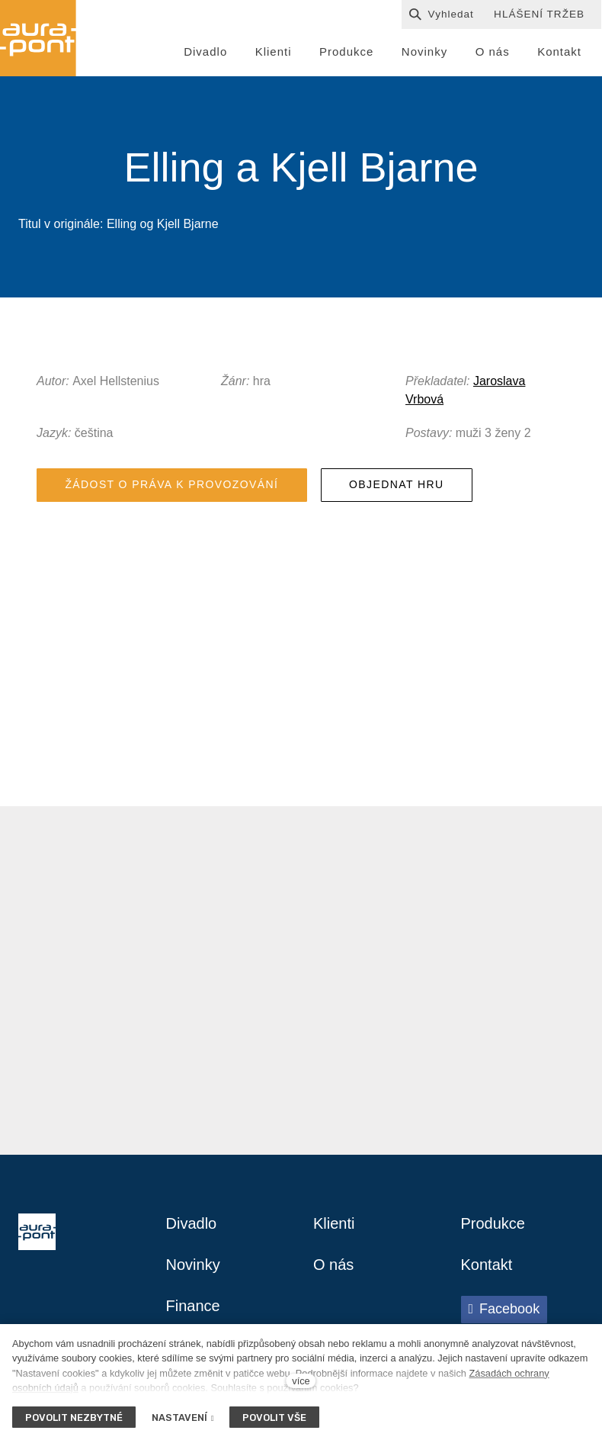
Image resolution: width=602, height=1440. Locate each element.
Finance (193, 1305)
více (300, 1381)
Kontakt (487, 1264)
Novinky (193, 1264)
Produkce (493, 1223)
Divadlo (191, 1223)
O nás (333, 1264)
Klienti (333, 1223)
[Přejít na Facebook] (504, 1309)
